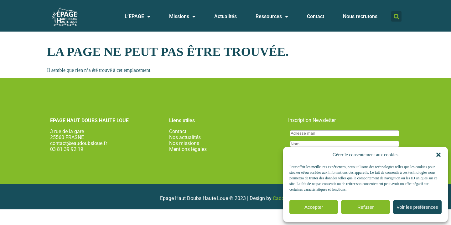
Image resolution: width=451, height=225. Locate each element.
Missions (182, 18)
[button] (438, 155)
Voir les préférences (417, 207)
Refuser (365, 207)
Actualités (225, 19)
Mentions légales (188, 149)
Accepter (313, 207)
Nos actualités (185, 137)
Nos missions (184, 143)
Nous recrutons (360, 19)
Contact (315, 19)
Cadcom (282, 198)
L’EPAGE (137, 18)
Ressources (272, 18)
